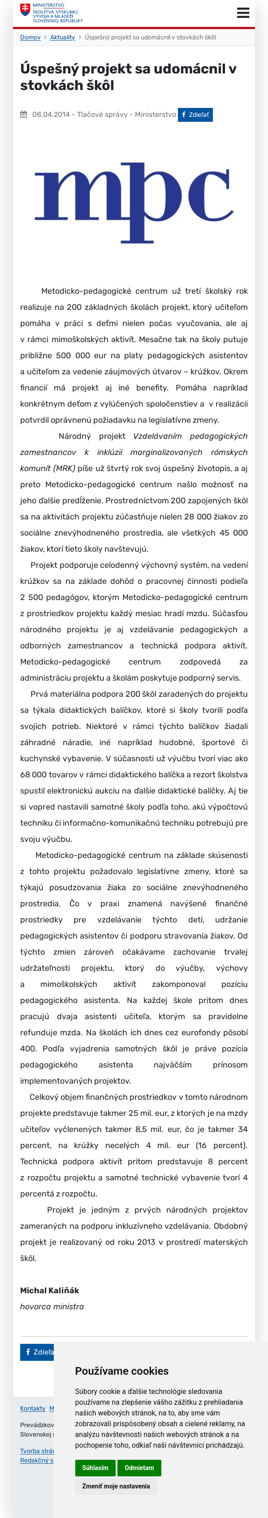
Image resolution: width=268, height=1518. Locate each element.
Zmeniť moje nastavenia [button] (116, 1486)
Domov (30, 37)
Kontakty (33, 1408)
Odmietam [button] (139, 1467)
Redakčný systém (45, 1460)
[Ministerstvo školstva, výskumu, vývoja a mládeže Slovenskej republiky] (51, 13)
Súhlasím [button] (95, 1467)
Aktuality (62, 37)
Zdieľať (197, 114)
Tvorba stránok (41, 1451)
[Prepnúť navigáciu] (243, 13)
